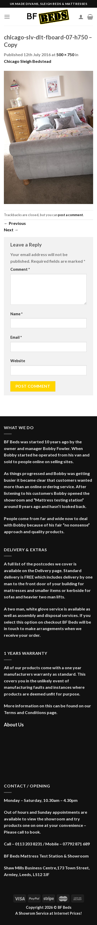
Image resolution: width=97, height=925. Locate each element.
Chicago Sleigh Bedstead (27, 61)
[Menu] (7, 16)
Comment (20, 269)
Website (17, 361)
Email (16, 337)
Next (11, 229)
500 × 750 (65, 54)
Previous (15, 223)
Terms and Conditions (25, 712)
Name (16, 314)
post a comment (70, 215)
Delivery (43, 570)
